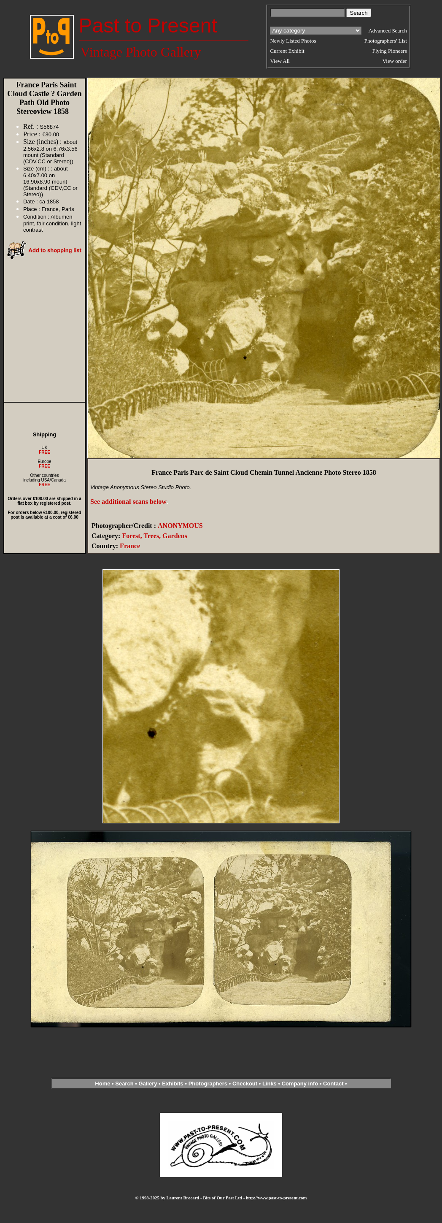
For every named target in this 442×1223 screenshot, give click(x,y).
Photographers (208, 1083)
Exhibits (172, 1083)
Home (102, 1083)
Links (269, 1083)
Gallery (147, 1083)
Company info (301, 1083)
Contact (333, 1083)
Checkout (244, 1083)
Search (124, 1083)
